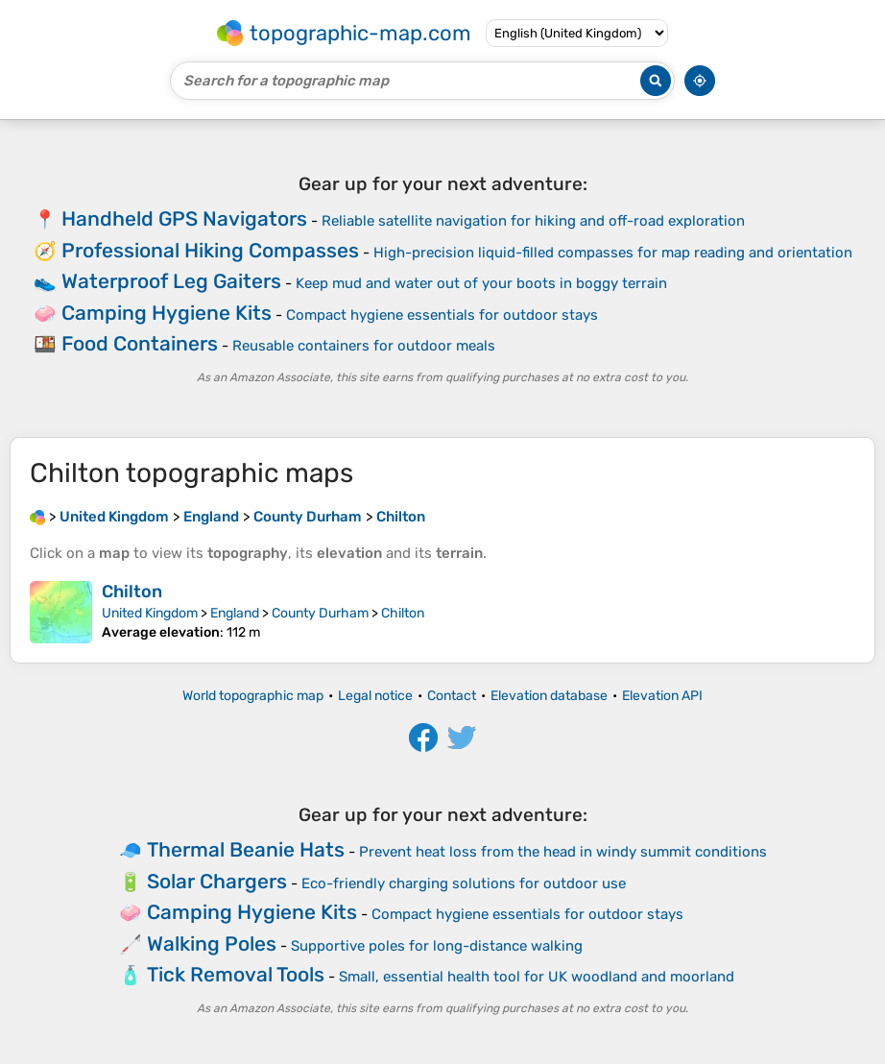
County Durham (320, 613)
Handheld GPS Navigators (184, 218)
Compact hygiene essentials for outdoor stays (442, 315)
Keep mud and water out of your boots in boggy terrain (481, 283)
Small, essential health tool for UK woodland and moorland (536, 976)
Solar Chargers (217, 881)
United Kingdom (150, 613)
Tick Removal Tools (235, 974)
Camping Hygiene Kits (166, 313)
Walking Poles (211, 943)
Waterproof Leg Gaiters (171, 281)
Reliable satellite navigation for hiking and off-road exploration (533, 221)
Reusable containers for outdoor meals (363, 345)
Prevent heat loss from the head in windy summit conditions (563, 851)
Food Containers (139, 343)
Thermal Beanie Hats (246, 849)
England (234, 613)
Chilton (132, 591)
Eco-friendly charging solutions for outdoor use (463, 883)
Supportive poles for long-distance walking (437, 946)
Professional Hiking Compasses (210, 250)
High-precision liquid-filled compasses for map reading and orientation (612, 252)
